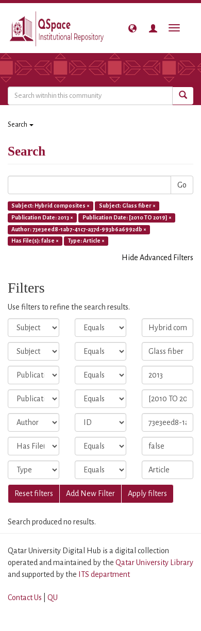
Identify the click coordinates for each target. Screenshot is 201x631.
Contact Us (25, 597)
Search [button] (21, 124)
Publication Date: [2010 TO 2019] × (127, 217)
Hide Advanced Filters (157, 257)
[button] (132, 28)
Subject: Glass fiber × (127, 205)
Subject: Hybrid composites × (50, 205)
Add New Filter (90, 493)
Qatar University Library (154, 562)
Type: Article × (86, 241)
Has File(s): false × (35, 241)
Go (182, 185)
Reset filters (33, 493)
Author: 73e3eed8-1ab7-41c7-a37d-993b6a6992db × (78, 229)
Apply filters (147, 493)
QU (52, 597)
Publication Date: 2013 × (42, 217)
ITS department (104, 574)
